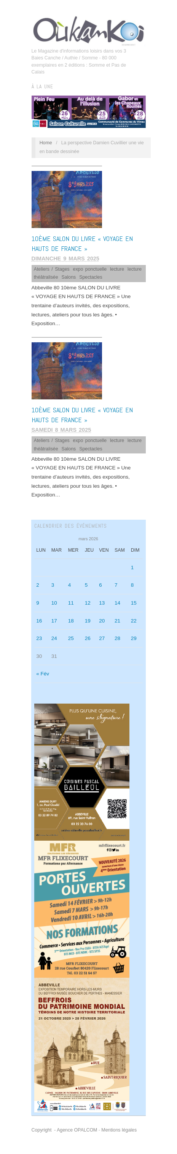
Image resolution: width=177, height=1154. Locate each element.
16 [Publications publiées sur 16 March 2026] (39, 621)
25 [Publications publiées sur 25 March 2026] (71, 638)
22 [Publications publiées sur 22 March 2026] (134, 621)
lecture (117, 269)
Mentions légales (119, 1130)
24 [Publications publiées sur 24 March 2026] (54, 638)
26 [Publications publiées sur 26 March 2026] (88, 638)
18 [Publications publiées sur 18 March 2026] (71, 621)
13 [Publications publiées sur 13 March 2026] (102, 603)
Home (46, 142)
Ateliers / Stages (52, 269)
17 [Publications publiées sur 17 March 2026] (54, 621)
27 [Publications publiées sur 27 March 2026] (102, 638)
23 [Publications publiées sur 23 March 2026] (39, 638)
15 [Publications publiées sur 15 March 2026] (134, 603)
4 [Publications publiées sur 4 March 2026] (69, 585)
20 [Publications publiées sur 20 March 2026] (102, 621)
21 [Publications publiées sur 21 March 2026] (117, 621)
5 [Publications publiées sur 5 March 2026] (86, 585)
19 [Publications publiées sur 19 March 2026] (88, 621)
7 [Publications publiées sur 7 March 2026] (116, 585)
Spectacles (90, 277)
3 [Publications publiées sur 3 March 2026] (52, 585)
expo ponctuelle (90, 269)
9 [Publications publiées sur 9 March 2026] (37, 603)
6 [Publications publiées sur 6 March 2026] (100, 585)
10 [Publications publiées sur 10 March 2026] (54, 603)
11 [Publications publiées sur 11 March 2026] (71, 603)
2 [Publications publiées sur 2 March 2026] (37, 585)
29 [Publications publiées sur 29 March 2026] (134, 638)
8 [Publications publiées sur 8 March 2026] (132, 585)
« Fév (42, 674)
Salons (68, 277)
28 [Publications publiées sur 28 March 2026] (117, 638)
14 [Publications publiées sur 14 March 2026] (117, 603)
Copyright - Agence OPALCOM (64, 1130)
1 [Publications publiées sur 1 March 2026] (132, 567)
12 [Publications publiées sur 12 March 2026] (88, 603)
